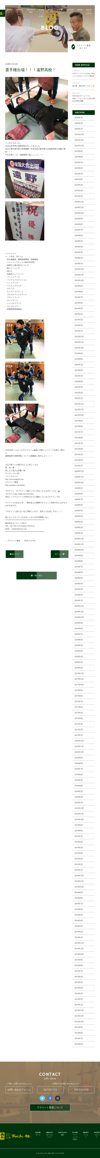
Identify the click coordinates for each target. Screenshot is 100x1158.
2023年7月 (79, 298)
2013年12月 (79, 943)
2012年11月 (79, 1016)
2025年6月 (79, 168)
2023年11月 (79, 275)
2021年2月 (79, 460)
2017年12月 (79, 674)
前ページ (14, 554)
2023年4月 (79, 314)
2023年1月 (79, 331)
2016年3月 (79, 792)
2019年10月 (79, 550)
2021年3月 (79, 455)
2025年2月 (79, 191)
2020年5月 (79, 511)
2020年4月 (79, 517)
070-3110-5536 (81, 1089)
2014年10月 (79, 887)
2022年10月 (79, 348)
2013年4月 (79, 988)
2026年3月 (79, 118)
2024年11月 (79, 208)
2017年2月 (79, 730)
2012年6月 (79, 1044)
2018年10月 (79, 618)
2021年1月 (79, 466)
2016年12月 (79, 741)
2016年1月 (79, 803)
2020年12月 (79, 472)
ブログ (19, 48)
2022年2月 (79, 393)
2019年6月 (79, 573)
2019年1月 (79, 601)
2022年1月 (79, 399)
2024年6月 (79, 236)
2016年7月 (79, 769)
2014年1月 (79, 938)
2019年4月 (79, 584)
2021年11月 (79, 410)
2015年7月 (79, 837)
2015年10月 (79, 820)
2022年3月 (79, 387)
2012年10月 (79, 1022)
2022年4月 (79, 382)
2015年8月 (79, 831)
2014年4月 (79, 921)
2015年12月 (79, 809)
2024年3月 (79, 253)
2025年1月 (79, 197)
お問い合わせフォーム (19, 1089)
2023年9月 (79, 286)
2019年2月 (79, 595)
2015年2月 (79, 865)
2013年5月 (79, 983)
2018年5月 (79, 646)
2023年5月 (79, 309)
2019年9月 (79, 556)
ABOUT (24, 12)
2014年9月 (79, 893)
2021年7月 (79, 432)
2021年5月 (79, 444)
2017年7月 (79, 702)
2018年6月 (79, 640)
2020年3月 (79, 522)
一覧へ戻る (36, 576)
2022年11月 (79, 343)
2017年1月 (79, 736)
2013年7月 (79, 971)
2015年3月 (79, 859)
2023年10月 (79, 281)
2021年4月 (79, 449)
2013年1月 (79, 1005)
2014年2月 (79, 932)
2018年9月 (79, 623)
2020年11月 (79, 477)
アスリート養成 (13, 541)
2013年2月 (79, 1000)
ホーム (12, 48)
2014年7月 (79, 904)
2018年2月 (79, 663)
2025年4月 (79, 180)
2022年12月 (79, 337)
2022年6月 (79, 371)
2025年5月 (79, 174)
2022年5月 (79, 376)
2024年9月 (79, 219)
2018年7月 (79, 635)
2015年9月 (79, 825)
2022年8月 (79, 359)
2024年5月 (79, 241)
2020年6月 (79, 505)
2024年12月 (79, 202)
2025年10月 (79, 146)
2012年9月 (79, 1028)
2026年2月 (79, 124)
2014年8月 (79, 898)
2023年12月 (79, 270)
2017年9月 (79, 691)
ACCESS (75, 11)
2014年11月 (79, 882)
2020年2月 (79, 528)
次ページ (59, 554)
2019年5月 (79, 578)
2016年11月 (79, 747)
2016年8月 (79, 764)
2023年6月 (79, 303)
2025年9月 (79, 152)
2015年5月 (79, 848)
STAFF (65, 12)
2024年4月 (79, 247)
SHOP (85, 12)
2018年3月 (79, 657)
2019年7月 (79, 567)
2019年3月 (79, 590)
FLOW (46, 13)
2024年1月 (79, 264)
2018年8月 (79, 629)
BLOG (94, 11)
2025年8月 (79, 157)
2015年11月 (79, 814)
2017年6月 (79, 708)
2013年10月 (79, 955)
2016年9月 (79, 758)
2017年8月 (79, 696)
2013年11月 (79, 949)
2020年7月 (79, 500)
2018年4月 (79, 651)
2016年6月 (79, 775)
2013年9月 (79, 960)
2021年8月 (79, 427)
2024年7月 (79, 230)
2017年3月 (79, 724)
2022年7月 (79, 365)
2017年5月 (79, 713)
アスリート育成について (50, 1107)
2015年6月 (79, 842)
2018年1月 (79, 668)
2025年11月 (79, 140)
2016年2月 (79, 797)
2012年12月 (79, 1011)
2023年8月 (79, 292)
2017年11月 (79, 679)
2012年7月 (79, 1039)
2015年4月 (79, 854)
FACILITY (36, 11)
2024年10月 (79, 213)
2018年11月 (79, 612)
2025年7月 (79, 163)
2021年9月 (79, 421)
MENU (55, 12)
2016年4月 (79, 786)
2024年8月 (79, 225)
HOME (15, 11)
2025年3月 (79, 185)
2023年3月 (79, 320)
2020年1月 (79, 533)
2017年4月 (79, 719)
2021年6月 (79, 438)
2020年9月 (79, 489)
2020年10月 (79, 483)
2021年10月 (79, 416)
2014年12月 (79, 876)
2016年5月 (79, 781)
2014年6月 (79, 910)
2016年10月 (79, 752)
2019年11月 (79, 545)
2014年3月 (79, 927)
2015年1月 (79, 870)
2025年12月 (79, 135)
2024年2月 (79, 258)
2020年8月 (79, 494)
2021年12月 (79, 404)
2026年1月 (79, 129)
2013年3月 (79, 994)
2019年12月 (79, 539)
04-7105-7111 (50, 1089)
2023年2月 (79, 326)
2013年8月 (79, 966)
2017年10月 (79, 685)
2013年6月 (79, 977)
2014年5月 (79, 915)
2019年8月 (79, 562)
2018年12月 (79, 606)
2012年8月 (79, 1033)
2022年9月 (79, 354)
